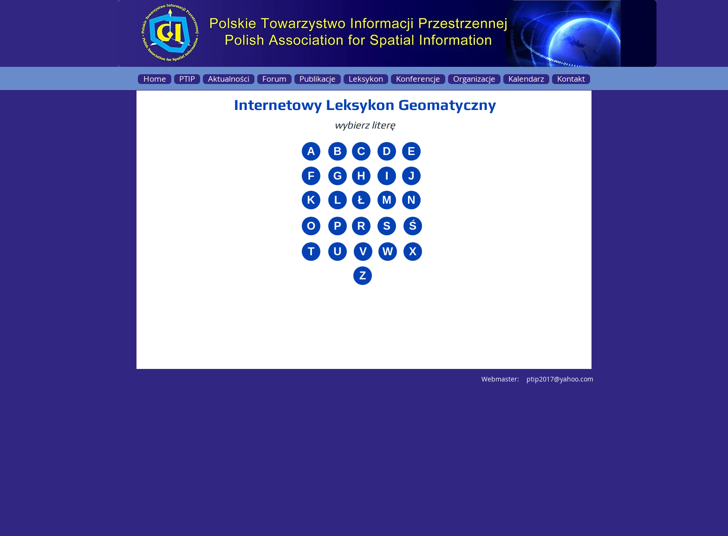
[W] (387, 251)
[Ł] (361, 200)
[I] (386, 176)
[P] (337, 226)
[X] (412, 251)
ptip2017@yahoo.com (559, 379)
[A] (311, 151)
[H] (361, 176)
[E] (411, 151)
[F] (311, 176)
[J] (411, 176)
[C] (361, 151)
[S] (386, 226)
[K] (311, 200)
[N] (411, 200)
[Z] (362, 275)
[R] (361, 226)
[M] (386, 200)
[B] (337, 151)
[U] (337, 251)
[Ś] (412, 226)
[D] (386, 151)
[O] (311, 226)
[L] (337, 200)
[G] (337, 176)
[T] (311, 251)
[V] (363, 251)
